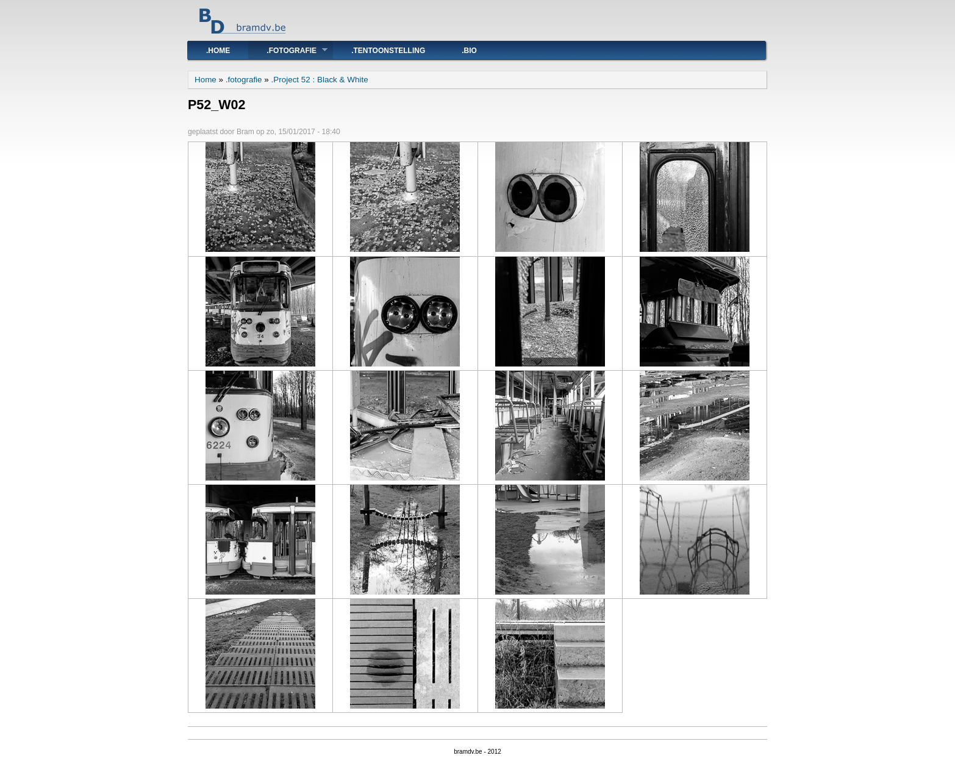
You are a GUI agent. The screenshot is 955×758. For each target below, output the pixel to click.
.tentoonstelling (388, 50)
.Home (218, 50)
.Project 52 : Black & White (319, 79)
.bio (469, 50)
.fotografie (287, 50)
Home (205, 79)
